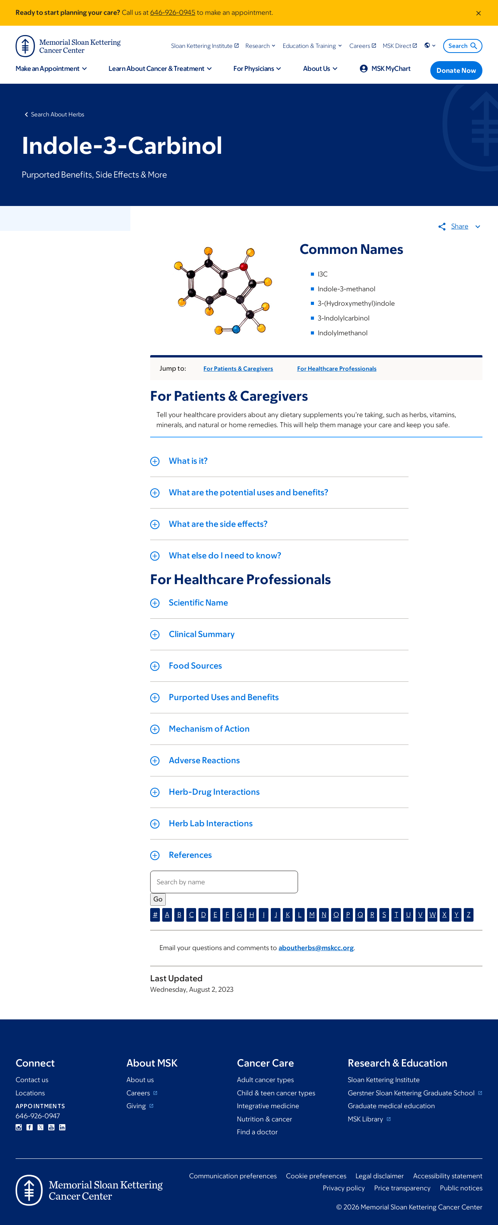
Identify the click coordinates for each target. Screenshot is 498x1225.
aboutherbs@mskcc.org (316, 948)
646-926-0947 (38, 1116)
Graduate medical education (391, 1106)
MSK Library (366, 1119)
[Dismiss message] (478, 13)
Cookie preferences (316, 1176)
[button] (261, 45)
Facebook (29, 1127)
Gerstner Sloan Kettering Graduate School (412, 1093)
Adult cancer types (265, 1080)
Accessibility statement (447, 1176)
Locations (30, 1093)
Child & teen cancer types (276, 1093)
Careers (138, 1093)
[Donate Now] (456, 70)
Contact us (32, 1080)
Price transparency (402, 1188)
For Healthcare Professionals (337, 369)
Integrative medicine (268, 1106)
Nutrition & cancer (264, 1119)
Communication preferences (233, 1176)
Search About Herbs (57, 114)
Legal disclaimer (380, 1176)
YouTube (51, 1127)
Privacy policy (344, 1188)
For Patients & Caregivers (239, 369)
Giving (136, 1106)
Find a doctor (257, 1132)
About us (140, 1080)
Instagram (19, 1127)
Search (464, 46)
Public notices (461, 1188)
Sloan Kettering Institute (384, 1080)
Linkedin (62, 1127)
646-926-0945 (172, 12)
